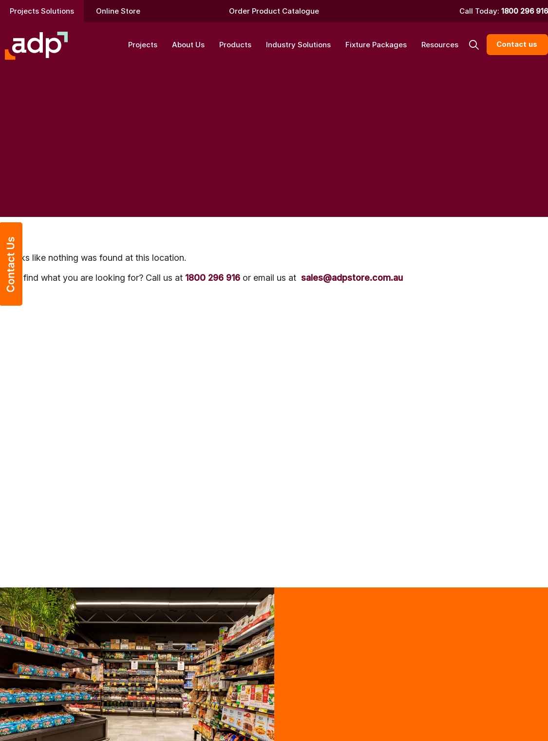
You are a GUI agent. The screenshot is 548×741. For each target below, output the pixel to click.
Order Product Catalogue (274, 11)
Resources (439, 44)
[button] (474, 45)
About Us (188, 44)
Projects (142, 44)
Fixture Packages (376, 44)
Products (235, 44)
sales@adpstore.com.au (352, 278)
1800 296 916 (524, 11)
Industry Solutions (298, 44)
